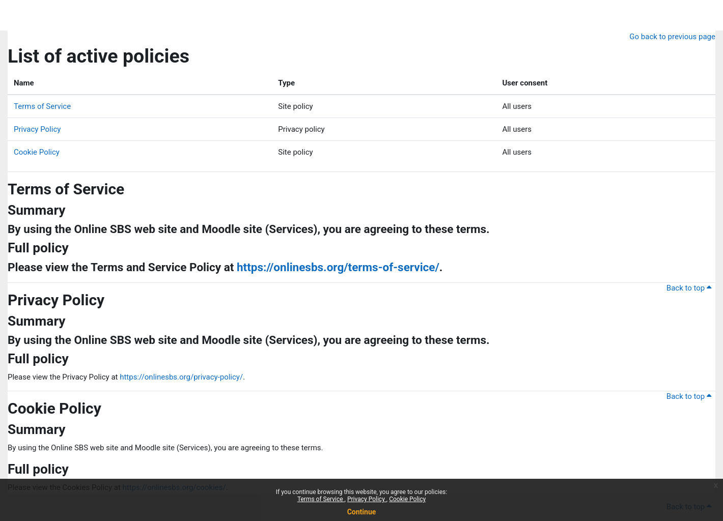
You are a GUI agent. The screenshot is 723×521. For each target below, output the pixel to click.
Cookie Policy (407, 499)
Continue (361, 512)
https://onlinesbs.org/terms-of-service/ (338, 267)
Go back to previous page (672, 36)
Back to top (688, 288)
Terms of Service (321, 499)
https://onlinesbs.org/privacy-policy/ (181, 377)
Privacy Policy (366, 499)
